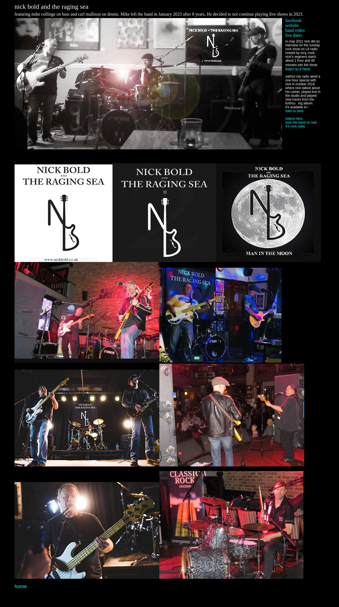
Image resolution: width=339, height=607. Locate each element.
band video (295, 30)
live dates (293, 35)
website (292, 25)
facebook (293, 20)
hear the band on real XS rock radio (301, 124)
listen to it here (297, 69)
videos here (293, 119)
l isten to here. (296, 109)
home (21, 586)
